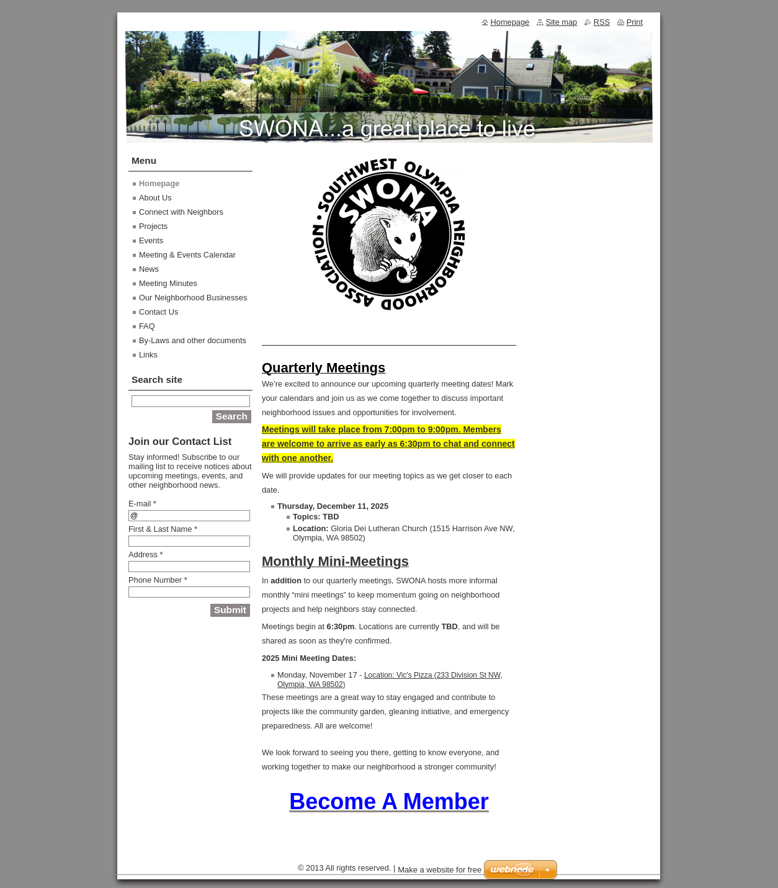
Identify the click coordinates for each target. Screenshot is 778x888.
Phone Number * (157, 580)
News (149, 269)
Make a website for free (439, 869)
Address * (145, 554)
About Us (155, 197)
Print (635, 22)
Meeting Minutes (168, 283)
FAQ (147, 326)
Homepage (159, 183)
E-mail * (142, 503)
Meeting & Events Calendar (187, 254)
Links (148, 354)
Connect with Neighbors (181, 212)
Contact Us (158, 311)
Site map (562, 22)
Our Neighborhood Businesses (193, 297)
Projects (153, 226)
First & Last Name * (162, 529)
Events (151, 240)
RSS (602, 22)
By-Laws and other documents (192, 340)
